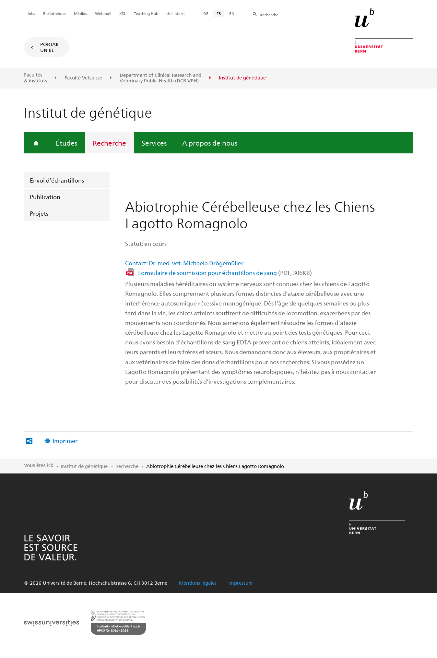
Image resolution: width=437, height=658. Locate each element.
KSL (122, 13)
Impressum (240, 583)
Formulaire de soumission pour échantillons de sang (225, 273)
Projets (39, 213)
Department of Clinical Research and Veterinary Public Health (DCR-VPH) (160, 78)
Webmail (103, 13)
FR (219, 13)
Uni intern (175, 13)
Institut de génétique (84, 466)
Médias (80, 13)
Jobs (31, 13)
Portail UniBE (50, 47)
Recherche (109, 142)
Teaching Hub (146, 13)
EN (231, 13)
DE (205, 13)
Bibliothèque (54, 13)
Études (66, 142)
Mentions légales (198, 583)
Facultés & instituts (35, 77)
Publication (45, 197)
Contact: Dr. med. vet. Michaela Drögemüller (184, 263)
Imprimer (65, 441)
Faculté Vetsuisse (83, 78)
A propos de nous (209, 142)
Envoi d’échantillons (57, 180)
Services (154, 142)
